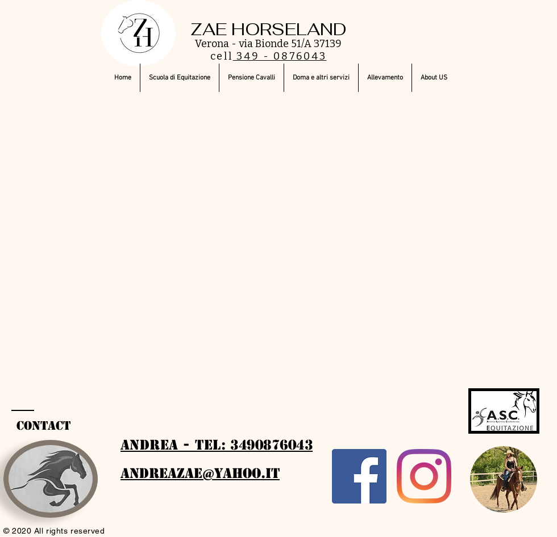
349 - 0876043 (280, 56)
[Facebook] (359, 476)
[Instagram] (424, 476)
